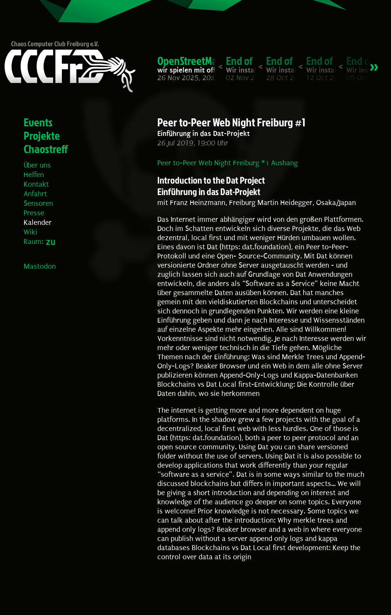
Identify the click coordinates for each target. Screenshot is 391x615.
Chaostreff (46, 149)
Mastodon (40, 266)
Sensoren (38, 203)
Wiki (30, 232)
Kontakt (36, 184)
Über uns (37, 165)
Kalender (38, 222)
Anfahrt (35, 194)
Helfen (34, 175)
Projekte (42, 136)
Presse (34, 213)
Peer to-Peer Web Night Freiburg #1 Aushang (227, 163)
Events (38, 122)
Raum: (34, 241)
